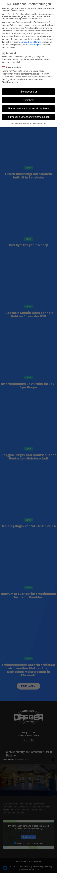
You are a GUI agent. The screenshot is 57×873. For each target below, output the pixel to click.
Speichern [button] (28, 100)
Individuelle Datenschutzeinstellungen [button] (28, 117)
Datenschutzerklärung (31, 42)
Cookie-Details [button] (16, 124)
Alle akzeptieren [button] (28, 91)
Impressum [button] (42, 124)
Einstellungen (34, 45)
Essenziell (10, 53)
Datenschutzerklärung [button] (29, 124)
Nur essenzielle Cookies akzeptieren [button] (28, 108)
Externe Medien (12, 67)
